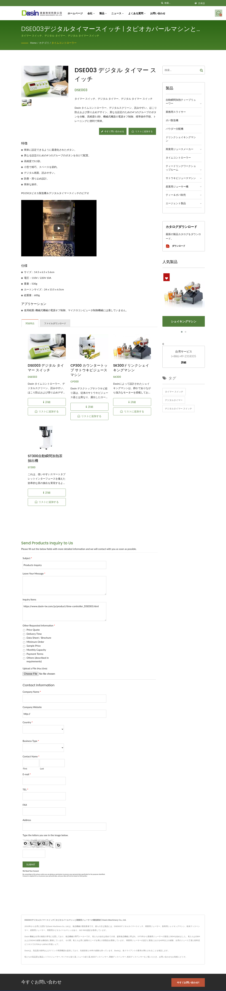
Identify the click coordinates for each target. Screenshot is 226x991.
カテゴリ (44, 42)
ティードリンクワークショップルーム (181, 167)
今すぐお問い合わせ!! (189, 982)
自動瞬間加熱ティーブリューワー (181, 101)
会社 (91, 13)
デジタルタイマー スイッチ (178, 408)
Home (33, 42)
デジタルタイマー (174, 400)
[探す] (162, 3)
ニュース (118, 13)
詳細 (183, 362)
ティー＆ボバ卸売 (176, 194)
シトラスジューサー (51, 957)
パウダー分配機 (174, 128)
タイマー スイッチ (174, 391)
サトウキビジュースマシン (181, 177)
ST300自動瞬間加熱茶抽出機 (45, 458)
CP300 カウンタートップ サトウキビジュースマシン (89, 370)
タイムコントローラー (64, 42)
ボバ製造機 (172, 120)
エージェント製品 (176, 203)
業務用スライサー (176, 111)
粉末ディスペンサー (99, 957)
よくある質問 (137, 13)
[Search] (178, 3)
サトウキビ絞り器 (68, 957)
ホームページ (75, 13)
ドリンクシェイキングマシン (181, 139)
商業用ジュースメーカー (179, 149)
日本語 (201, 3)
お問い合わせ (158, 13)
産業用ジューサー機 (177, 186)
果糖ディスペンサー (117, 957)
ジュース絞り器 (83, 957)
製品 (103, 13)
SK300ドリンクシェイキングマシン (131, 368)
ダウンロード (175, 246)
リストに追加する (142, 131)
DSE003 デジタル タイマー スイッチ (46, 368)
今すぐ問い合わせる (112, 131)
